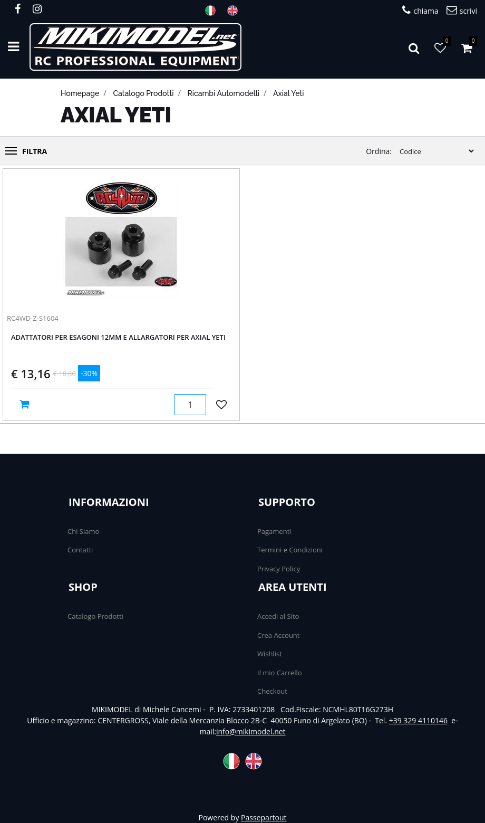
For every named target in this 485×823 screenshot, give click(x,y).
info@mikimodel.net (251, 731)
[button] (413, 47)
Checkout (272, 691)
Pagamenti (274, 531)
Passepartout (263, 817)
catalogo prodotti (143, 93)
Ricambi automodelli (223, 93)
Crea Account (278, 635)
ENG (235, 10)
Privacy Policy (278, 568)
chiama (420, 10)
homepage (80, 93)
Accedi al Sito (278, 616)
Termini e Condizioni (290, 549)
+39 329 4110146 (418, 720)
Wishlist (269, 653)
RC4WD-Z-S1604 (33, 318)
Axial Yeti (288, 93)
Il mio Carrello (279, 672)
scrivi (462, 10)
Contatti (80, 549)
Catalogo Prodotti (95, 616)
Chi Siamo (83, 531)
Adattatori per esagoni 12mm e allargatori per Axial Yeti (118, 337)
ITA (213, 10)
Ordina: (379, 151)
